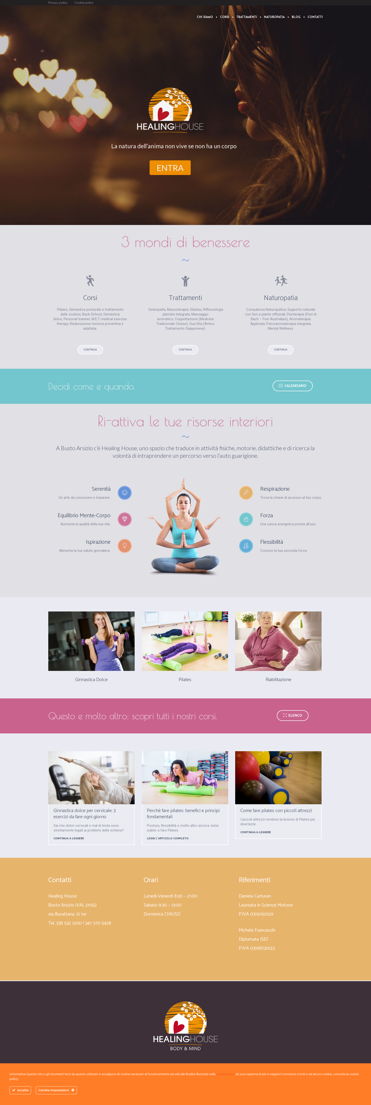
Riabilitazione (278, 680)
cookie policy (225, 1074)
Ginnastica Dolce (91, 680)
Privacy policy (57, 2)
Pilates (185, 680)
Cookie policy (84, 2)
